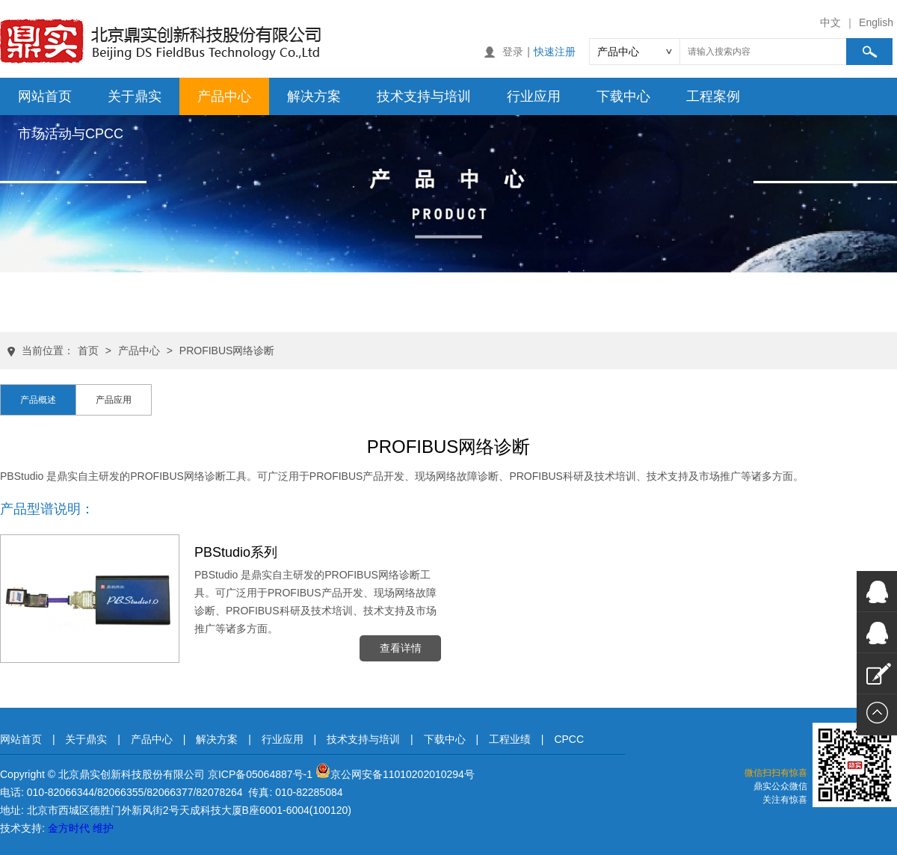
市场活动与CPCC (70, 133)
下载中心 (623, 96)
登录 (512, 52)
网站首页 (45, 96)
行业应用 (534, 96)
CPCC (569, 739)
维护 (103, 828)
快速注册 (555, 52)
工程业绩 (510, 739)
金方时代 (69, 828)
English (876, 22)
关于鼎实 (134, 96)
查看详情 (401, 648)
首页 (88, 350)
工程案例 (713, 96)
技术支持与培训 (424, 96)
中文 (830, 22)
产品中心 (224, 96)
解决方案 (314, 96)
